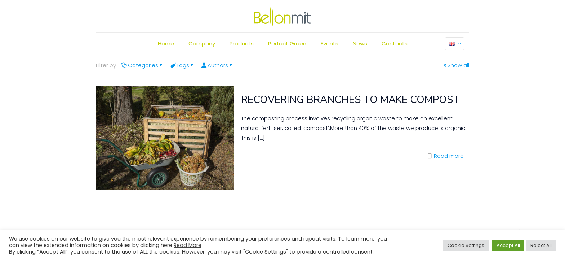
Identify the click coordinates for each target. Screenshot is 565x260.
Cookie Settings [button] (466, 245)
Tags (182, 65)
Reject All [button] (541, 245)
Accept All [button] (508, 245)
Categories (142, 65)
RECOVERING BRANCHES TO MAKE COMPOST (350, 100)
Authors (217, 65)
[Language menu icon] (454, 43)
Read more (449, 156)
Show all (455, 65)
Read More (187, 245)
